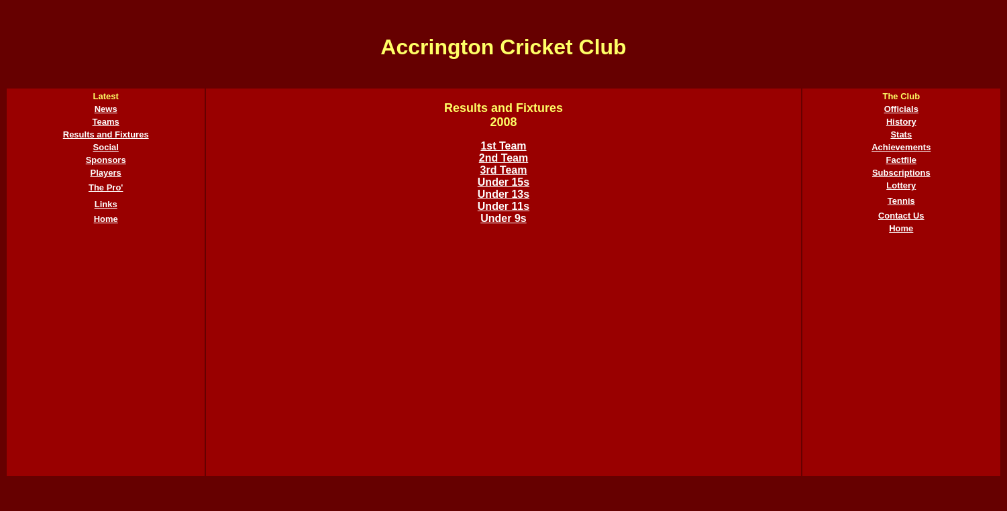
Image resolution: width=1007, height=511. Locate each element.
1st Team (503, 146)
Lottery (901, 185)
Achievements (901, 147)
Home (106, 219)
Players (106, 173)
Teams (106, 122)
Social (106, 147)
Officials (901, 109)
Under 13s (503, 194)
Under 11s (503, 206)
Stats (901, 134)
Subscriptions (901, 173)
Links (106, 204)
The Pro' (106, 187)
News (106, 109)
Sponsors (106, 160)
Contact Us (901, 216)
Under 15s (503, 182)
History (901, 122)
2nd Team (504, 158)
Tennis (901, 201)
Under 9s (503, 218)
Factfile (901, 160)
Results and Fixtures (106, 134)
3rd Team (503, 170)
